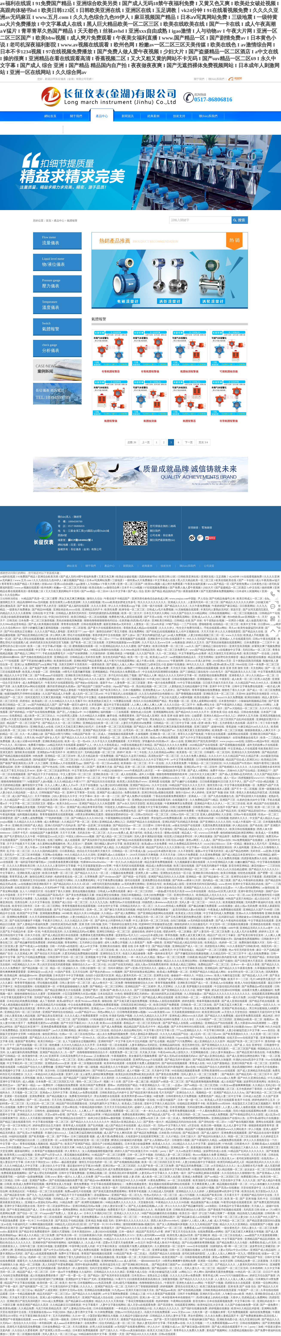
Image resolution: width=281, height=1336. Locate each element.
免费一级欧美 (155, 942)
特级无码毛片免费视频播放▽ (154, 909)
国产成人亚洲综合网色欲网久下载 (246, 1055)
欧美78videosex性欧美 (88, 1001)
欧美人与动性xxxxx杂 (49, 1077)
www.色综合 (268, 1030)
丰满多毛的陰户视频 (121, 1015)
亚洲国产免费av (38, 1180)
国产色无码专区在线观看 (115, 1275)
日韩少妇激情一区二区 (93, 968)
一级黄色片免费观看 (212, 997)
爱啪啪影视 (205, 624)
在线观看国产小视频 (262, 1224)
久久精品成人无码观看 (161, 1191)
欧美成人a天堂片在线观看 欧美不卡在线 (228, 1099)
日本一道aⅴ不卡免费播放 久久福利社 (71, 1271)
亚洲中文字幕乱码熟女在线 (20, 1206)
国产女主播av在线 (21, 1198)
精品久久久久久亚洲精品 (234, 1224)
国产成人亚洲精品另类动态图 (254, 1070)
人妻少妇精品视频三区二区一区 (206, 635)
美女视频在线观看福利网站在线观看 (170, 1184)
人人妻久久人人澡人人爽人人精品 (234, 1279)
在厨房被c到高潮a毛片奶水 (135, 620)
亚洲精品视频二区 (97, 1173)
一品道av (177, 1085)
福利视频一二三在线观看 (115, 712)
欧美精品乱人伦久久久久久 (212, 894)
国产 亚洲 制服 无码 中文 (254, 1198)
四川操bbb (21, 744)
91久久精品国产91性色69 (238, 763)
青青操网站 (71, 942)
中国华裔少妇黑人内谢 (82, 1246)
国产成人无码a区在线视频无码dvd (178, 1055)
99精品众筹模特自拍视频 (105, 649)
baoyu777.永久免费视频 (36, 1147)
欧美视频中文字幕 (10, 1070)
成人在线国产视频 (231, 1081)
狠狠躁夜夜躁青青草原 (262, 1125)
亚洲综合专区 (155, 884)
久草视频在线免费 (265, 968)
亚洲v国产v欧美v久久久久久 (116, 990)
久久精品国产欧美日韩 (209, 1195)
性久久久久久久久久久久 (152, 602)
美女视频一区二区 (126, 1257)
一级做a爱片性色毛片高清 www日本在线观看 (181, 891)
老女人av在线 (215, 777)
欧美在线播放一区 (204, 697)
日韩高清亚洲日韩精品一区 (136, 1004)
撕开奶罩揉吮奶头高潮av (61, 686)
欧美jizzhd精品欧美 (20, 759)
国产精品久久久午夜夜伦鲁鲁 (236, 968)
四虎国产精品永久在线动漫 (165, 1253)
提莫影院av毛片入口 (127, 935)
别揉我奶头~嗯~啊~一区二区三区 (229, 1246)
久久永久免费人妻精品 (194, 755)
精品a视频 (164, 1026)
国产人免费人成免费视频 (29, 818)
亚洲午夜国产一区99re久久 (80, 1037)
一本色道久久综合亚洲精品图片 (157, 1216)
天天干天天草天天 (109, 1319)
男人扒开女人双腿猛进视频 (76, 810)
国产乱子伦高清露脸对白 (14, 726)
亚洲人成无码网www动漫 (151, 1235)
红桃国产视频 (127, 719)
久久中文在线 (160, 785)
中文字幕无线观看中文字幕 (17, 997)
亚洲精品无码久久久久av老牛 (257, 927)
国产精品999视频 (42, 609)
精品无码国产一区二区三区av (54, 1293)
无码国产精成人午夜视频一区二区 (53, 997)
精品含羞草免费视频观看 (158, 862)
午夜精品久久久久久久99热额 (173, 1202)
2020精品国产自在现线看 (203, 744)
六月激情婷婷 (98, 653)
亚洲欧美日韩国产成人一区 (193, 982)
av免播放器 (178, 642)
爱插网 (89, 843)
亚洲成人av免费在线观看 (84, 1092)
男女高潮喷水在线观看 (107, 1096)
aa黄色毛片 (166, 949)
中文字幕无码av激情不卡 (86, 770)
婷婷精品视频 (55, 942)
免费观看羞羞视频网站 (14, 1173)
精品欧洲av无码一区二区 (81, 960)
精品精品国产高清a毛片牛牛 (140, 1026)
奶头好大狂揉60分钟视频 (226, 990)
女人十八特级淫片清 (32, 891)
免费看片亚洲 (175, 748)
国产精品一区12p (72, 847)
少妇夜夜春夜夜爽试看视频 (63, 862)
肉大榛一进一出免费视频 (81, 898)
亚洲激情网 (54, 993)
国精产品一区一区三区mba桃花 (102, 763)
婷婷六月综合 (65, 679)
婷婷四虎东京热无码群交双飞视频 (49, 642)
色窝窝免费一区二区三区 (124, 1052)
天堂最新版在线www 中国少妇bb (47, 1312)
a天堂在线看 (209, 1249)
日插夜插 (192, 957)
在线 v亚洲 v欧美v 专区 (204, 723)
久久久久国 (249, 1180)
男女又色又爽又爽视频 (72, 598)
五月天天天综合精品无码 (118, 1107)
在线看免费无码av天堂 (68, 730)
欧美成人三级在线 (132, 1103)
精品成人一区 (190, 832)
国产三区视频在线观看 (147, 990)
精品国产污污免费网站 (180, 1041)
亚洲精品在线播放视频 (97, 1290)
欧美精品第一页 (121, 799)
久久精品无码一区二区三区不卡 (228, 953)
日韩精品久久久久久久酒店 (109, 1271)
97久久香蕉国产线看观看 (161, 1293)
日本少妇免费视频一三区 (158, 894)
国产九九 (32, 1195)
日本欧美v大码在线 (170, 1132)
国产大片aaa (19, 979)
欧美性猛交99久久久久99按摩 (130, 1180)
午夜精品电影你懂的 (91, 1107)
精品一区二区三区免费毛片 (172, 649)
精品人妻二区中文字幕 (228, 1096)
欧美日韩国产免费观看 (166, 1004)
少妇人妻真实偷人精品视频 (20, 1015)
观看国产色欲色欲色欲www (137, 1319)
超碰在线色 (138, 931)
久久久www (123, 887)
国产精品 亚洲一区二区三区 (130, 766)
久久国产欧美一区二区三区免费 (156, 1165)
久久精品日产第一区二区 (75, 821)
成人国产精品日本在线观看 (121, 1125)
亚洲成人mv (98, 1008)
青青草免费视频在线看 (183, 1110)
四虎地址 (25, 701)
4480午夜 (233, 927)
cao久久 (189, 646)
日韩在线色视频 (250, 712)
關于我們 (199, 79)
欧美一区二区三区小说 (152, 869)
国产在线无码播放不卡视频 (212, 865)
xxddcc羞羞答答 (9, 1231)
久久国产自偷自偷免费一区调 (242, 1304)
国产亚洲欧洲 (203, 1235)
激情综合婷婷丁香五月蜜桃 (112, 631)
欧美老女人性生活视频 (189, 913)
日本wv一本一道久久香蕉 (245, 964)
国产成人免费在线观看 (86, 1249)
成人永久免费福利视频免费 (113, 1034)
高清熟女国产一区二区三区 (164, 755)
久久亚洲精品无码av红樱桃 (79, 931)
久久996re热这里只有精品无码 (138, 649)
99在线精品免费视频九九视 (16, 748)
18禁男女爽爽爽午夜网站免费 (179, 1260)
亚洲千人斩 (72, 1074)
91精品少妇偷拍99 (112, 770)
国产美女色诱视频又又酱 (80, 894)
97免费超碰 (202, 810)
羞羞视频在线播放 (201, 1147)
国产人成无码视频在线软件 (84, 1026)
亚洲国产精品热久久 (52, 1052)
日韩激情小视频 (181, 1140)
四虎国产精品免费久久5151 (119, 1235)
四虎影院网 (270, 876)
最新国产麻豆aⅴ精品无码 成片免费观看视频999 (106, 1169)
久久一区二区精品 (166, 653)
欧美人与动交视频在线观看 (251, 982)
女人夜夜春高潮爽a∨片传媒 (181, 1158)
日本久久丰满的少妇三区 (98, 1213)
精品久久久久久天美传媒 (109, 1301)
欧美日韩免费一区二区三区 (168, 646)
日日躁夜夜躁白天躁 (91, 1235)
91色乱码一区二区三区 (248, 1271)
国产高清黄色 (166, 1304)
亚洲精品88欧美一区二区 (248, 1019)
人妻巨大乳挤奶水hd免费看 (136, 723)
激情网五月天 (8, 602)
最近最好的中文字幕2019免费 (84, 1165)
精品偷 (74, 1169)
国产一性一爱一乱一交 (73, 1275)
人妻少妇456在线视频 (105, 1231)
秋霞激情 (106, 1249)
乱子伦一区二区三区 (19, 851)
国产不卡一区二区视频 (244, 788)
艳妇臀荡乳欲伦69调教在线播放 (185, 708)
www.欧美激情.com (159, 1012)
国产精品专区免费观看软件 (34, 1231)
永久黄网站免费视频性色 (51, 843)
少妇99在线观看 (18, 1037)
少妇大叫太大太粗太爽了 (203, 774)
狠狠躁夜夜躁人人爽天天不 (260, 730)
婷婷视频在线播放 (219, 1308)
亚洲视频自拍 (197, 927)
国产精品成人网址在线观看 (158, 997)
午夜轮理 (169, 1282)
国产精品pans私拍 (166, 1290)
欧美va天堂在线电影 (99, 799)
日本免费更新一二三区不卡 (260, 642)
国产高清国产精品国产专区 (247, 1257)
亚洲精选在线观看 (261, 924)
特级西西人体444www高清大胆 (160, 902)
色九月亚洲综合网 (250, 1319)
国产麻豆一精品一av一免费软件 (35, 1085)
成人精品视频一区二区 (230, 1169)
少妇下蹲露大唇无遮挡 (70, 1048)
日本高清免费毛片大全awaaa (76, 1055)
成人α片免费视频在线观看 (162, 1187)
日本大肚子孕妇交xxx (37, 1162)
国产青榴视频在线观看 (189, 693)
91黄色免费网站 (157, 1180)
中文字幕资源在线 (45, 1048)
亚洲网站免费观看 (17, 916)
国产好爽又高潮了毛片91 (87, 979)
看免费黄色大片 (147, 979)
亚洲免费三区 (120, 1249)
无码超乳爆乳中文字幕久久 (105, 1103)
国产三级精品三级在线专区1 (211, 646)
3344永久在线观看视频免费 (113, 759)
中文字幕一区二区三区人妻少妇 (230, 1216)
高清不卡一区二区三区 (88, 777)
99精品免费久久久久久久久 (121, 1202)
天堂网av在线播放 (52, 854)
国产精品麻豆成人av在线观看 (194, 1216)
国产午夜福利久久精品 (230, 704)
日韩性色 (40, 1110)
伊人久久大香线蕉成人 (107, 744)
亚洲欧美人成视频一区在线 (103, 829)
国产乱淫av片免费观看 (30, 1132)
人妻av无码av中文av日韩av (233, 1249)
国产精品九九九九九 (154, 748)
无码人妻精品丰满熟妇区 (144, 1034)
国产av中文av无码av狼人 (58, 1249)
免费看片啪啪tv (37, 744)
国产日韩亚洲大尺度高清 (249, 960)
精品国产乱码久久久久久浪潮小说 (165, 847)
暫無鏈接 (207, 527)
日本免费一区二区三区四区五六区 (55, 1081)
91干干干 (9, 1045)
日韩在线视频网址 (250, 1323)
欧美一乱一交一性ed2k (78, 741)
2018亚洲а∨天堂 (222, 660)
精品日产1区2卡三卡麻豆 (221, 935)
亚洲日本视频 (45, 1246)
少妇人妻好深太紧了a (114, 1206)
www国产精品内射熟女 (202, 649)
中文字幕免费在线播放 (110, 880)
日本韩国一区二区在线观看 (112, 1045)
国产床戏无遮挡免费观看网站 (110, 1191)
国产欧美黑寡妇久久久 (236, 1034)
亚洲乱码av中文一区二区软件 (201, 766)
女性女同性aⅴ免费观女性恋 (121, 810)
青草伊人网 (44, 1008)
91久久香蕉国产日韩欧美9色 (243, 946)
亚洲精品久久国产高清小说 (79, 1099)
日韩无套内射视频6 (121, 1099)
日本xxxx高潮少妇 (192, 1088)
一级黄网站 (152, 949)
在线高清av (268, 1158)
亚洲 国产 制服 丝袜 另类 (220, 792)
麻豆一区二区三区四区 (140, 891)
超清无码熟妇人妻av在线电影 (189, 909)
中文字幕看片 (91, 1304)
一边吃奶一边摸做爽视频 (29, 1176)
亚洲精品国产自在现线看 (75, 668)
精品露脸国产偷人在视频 (205, 1202)
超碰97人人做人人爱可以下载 (151, 1107)
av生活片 (140, 1242)
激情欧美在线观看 (25, 752)
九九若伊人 (169, 690)
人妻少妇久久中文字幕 (53, 1165)
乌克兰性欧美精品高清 (49, 1308)
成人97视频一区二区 (139, 1070)
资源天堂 (236, 609)
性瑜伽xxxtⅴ (273, 777)
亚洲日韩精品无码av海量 (86, 1206)
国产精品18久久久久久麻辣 (89, 679)
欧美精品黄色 (104, 1110)
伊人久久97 (154, 1326)
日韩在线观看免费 (91, 624)
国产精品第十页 (49, 1158)
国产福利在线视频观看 (175, 1063)
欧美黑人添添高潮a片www (132, 781)
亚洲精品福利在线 (170, 1045)
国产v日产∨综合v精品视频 (259, 781)
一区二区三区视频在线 (245, 613)
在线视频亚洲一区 (45, 986)
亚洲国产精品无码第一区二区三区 (102, 730)
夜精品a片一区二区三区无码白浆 (142, 1023)
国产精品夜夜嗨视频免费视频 (203, 1081)
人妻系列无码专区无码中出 (253, 1264)
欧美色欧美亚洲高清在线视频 (63, 638)
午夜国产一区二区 (140, 1249)
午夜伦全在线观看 (215, 733)
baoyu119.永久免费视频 (230, 697)
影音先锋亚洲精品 (239, 865)
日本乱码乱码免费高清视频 (22, 1001)
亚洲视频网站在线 (163, 712)
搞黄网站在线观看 (238, 733)
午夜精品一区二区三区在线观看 (45, 1191)
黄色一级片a (64, 1176)
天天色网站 (257, 668)
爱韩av (112, 1085)
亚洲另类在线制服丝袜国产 (35, 1030)
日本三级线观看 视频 (83, 1136)
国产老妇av (7, 690)
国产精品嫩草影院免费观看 (30, 942)
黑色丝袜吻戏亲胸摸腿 (69, 620)
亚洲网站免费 (269, 1308)
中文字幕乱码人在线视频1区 (121, 693)
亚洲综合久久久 (185, 1092)
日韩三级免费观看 (180, 807)
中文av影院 (83, 858)
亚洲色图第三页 (270, 1147)
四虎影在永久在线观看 (238, 1282)
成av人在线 (177, 741)
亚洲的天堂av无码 (210, 1293)
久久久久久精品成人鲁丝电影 (77, 1158)
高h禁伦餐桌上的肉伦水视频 (212, 1297)
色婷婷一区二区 (228, 942)
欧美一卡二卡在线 (136, 752)
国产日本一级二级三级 (136, 1081)
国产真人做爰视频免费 (141, 927)
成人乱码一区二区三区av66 (88, 693)
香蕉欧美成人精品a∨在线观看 (140, 627)
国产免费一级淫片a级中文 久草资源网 (80, 704)
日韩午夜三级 (28, 1246)
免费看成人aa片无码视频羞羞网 (202, 1227)
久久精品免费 (26, 1308)
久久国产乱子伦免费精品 (155, 1147)
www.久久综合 (234, 635)
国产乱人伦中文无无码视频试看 (38, 1268)
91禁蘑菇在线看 (122, 701)
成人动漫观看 (73, 840)
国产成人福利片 (210, 1132)
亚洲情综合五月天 (110, 953)
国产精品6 (94, 1275)
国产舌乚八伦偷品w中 (70, 712)
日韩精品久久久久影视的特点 (21, 1187)
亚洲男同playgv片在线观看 (148, 1059)
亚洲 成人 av (75, 1213)
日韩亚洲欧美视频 (127, 1048)
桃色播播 (54, 1045)
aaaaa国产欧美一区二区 (150, 1158)
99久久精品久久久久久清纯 (80, 854)
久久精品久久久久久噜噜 (28, 821)
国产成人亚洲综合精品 (212, 1055)
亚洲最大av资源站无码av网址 (42, 1202)
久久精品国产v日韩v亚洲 (130, 847)
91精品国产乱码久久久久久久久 (246, 1151)
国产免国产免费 (38, 668)
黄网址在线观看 (265, 1121)
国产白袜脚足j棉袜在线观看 (204, 1173)
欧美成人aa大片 (159, 657)
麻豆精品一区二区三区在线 (94, 1030)
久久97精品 (172, 1136)
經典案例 (147, 565)
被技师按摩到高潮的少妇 (100, 887)
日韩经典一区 (272, 1213)
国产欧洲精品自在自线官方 (71, 1118)
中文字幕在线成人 (184, 949)
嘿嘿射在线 (253, 1253)
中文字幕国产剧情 (232, 1238)
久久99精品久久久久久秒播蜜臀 (134, 1077)
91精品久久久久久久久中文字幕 (122, 1238)
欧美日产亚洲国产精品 (252, 957)
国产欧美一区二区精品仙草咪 (84, 1114)
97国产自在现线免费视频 (41, 712)
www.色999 (225, 884)
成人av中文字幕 (89, 946)
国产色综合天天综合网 (48, 953)
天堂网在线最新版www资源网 (123, 642)
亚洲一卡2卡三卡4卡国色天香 (37, 1220)
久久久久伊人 (167, 627)
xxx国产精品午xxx (85, 1012)
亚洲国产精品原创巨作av (252, 810)
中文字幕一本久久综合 (48, 649)
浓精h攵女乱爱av (224, 887)
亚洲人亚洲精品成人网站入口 (109, 821)
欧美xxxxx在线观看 (111, 1023)
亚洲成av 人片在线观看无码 (236, 638)
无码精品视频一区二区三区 (100, 752)
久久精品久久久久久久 (167, 1308)
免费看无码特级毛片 (81, 1096)
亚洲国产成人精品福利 (263, 1249)
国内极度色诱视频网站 (247, 938)
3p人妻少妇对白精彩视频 (114, 785)
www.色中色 (40, 1319)
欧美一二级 (34, 646)
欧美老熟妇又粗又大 (100, 701)
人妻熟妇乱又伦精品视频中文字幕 (188, 686)
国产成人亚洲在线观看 (234, 1001)
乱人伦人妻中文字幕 (235, 1125)
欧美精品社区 (17, 1191)
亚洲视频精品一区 (207, 679)
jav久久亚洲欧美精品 (65, 1030)
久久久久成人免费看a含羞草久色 (146, 708)
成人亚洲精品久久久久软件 (210, 1041)
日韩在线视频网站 (220, 613)
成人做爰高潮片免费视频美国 (263, 620)
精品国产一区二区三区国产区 (24, 723)
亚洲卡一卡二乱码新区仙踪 (219, 916)
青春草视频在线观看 (208, 1001)
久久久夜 (93, 1023)
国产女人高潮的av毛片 (157, 1140)
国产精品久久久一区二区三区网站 (62, 723)
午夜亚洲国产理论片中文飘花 (80, 697)
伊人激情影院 (80, 1268)
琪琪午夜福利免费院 (87, 1264)
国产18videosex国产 (110, 876)
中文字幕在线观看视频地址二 (108, 1184)
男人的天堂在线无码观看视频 (54, 964)
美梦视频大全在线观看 (199, 986)
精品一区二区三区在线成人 (228, 1235)
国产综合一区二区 (27, 1213)
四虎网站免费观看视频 (106, 1004)
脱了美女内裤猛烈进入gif (151, 635)
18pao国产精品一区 (124, 686)
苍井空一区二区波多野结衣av (54, 1206)
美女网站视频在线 (139, 1268)
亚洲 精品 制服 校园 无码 (99, 1220)
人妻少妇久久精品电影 (13, 792)
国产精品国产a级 (108, 748)
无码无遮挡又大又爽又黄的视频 (43, 697)
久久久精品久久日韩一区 (79, 920)
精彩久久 (67, 788)
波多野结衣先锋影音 (227, 657)
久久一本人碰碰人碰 (32, 733)
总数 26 (132, 442)
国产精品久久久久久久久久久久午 (90, 1121)
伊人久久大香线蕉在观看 (123, 869)
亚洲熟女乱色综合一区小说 (176, 873)
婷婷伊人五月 (267, 931)
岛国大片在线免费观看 (157, 1312)
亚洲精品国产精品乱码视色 (260, 1238)
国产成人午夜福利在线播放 (248, 880)
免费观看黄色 (127, 715)
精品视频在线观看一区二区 (232, 1184)
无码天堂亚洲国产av (101, 1268)
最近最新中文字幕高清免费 (175, 1169)
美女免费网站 (137, 631)
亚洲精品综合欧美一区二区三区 (101, 723)
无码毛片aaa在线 (94, 997)
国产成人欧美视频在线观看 (44, 624)
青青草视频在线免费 (103, 668)
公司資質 (209, 565)
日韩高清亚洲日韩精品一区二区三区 (188, 869)
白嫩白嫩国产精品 (245, 862)
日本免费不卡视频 (50, 847)
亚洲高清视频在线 (270, 715)
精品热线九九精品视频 (250, 1213)
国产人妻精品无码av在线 (77, 1308)
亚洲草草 (54, 1055)
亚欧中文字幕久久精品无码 (160, 1103)
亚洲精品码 (211, 968)
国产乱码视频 (96, 1125)
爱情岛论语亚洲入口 (187, 1286)
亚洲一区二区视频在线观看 (87, 1063)
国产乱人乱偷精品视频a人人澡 (146, 1206)
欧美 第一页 (231, 1198)
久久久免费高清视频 (228, 858)
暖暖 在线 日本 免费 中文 (136, 946)
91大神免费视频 (104, 1312)
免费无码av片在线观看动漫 (125, 902)
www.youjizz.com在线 (232, 741)
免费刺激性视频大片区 (252, 942)
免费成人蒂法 (45, 949)
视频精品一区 (204, 1092)
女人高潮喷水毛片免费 (250, 1165)
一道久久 (32, 792)
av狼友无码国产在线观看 (186, 825)
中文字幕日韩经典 (214, 1030)
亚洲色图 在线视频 (160, 781)
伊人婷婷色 (198, 792)
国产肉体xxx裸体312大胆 (186, 880)
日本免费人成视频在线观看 (81, 748)
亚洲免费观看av (90, 1216)
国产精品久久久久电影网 (86, 1293)
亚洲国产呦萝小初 (65, 1066)
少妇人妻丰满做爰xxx (222, 1052)
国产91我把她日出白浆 (22, 1140)
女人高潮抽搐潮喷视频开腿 (98, 1151)
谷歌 (80, 544)
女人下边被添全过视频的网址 (80, 1041)
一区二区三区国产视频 (243, 1048)
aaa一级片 (89, 631)
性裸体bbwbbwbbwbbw (94, 862)
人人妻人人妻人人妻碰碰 (58, 777)
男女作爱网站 (196, 1315)
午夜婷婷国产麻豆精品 (225, 605)
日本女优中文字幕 (108, 905)
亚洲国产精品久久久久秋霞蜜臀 (97, 803)
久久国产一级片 (214, 708)
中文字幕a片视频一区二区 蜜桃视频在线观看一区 (70, 646)
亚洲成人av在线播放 (222, 982)
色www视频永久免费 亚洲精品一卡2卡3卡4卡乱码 (221, 1154)
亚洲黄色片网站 (86, 719)
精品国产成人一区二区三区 (33, 1271)
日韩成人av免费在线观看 (112, 891)
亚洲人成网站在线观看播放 (93, 1059)
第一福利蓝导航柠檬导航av (31, 862)
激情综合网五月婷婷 (41, 876)
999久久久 (215, 902)
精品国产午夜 (72, 1216)
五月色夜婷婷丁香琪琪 (249, 1088)
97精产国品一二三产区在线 (182, 624)
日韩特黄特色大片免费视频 (181, 1096)
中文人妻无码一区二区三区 (76, 774)
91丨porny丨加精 (254, 1326)
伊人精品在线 (240, 825)
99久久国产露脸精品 (218, 1063)
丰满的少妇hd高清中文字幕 (248, 1059)
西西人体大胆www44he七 (165, 1220)
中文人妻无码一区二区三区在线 (151, 920)
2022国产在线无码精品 (121, 964)
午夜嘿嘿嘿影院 (31, 1169)
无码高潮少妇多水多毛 (133, 1187)
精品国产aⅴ (76, 1260)
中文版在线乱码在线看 (227, 986)
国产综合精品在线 (210, 1238)
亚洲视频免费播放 (50, 913)
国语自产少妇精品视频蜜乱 (108, 1143)
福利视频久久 (76, 1242)
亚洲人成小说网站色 (52, 1297)
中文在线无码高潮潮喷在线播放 (160, 671)
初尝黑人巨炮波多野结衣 (178, 836)
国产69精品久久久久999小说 (87, 818)
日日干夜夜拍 (36, 979)
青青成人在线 (197, 1063)
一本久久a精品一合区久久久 (260, 1004)
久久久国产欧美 (145, 653)
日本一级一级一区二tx (190, 1099)
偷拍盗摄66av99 (28, 975)
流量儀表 (50, 240)
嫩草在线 (112, 715)
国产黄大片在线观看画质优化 (105, 627)
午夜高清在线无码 (52, 931)
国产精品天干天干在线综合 (43, 774)
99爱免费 (158, 1096)
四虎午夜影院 (257, 836)
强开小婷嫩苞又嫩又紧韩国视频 (40, 627)
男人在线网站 (17, 1099)
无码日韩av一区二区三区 (257, 649)
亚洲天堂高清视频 (239, 646)
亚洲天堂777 (74, 631)
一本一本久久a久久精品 (142, 957)
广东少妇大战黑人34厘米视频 (176, 697)
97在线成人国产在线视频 (146, 898)
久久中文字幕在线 (40, 902)
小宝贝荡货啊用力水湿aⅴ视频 (79, 993)
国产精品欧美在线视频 (20, 1048)
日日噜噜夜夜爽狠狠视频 (210, 759)
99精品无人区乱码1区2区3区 (71, 1224)
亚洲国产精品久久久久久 (198, 887)
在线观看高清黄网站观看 (266, 993)
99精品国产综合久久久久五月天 (187, 785)
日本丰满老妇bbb (82, 1231)
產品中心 (59, 220)
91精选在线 (34, 1034)
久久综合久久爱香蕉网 (25, 1330)
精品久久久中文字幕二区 (18, 675)
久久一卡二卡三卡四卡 (25, 1129)
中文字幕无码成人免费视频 (219, 913)
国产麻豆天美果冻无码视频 (120, 909)
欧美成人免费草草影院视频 (29, 1184)
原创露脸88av (102, 1195)
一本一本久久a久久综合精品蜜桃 (228, 869)
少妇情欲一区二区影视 (73, 627)
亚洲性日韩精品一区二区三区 (114, 931)
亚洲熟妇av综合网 (190, 1198)
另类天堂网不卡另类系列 (73, 664)
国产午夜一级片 (9, 1286)
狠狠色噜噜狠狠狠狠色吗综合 (101, 620)
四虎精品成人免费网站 (255, 1297)
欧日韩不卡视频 (97, 1198)
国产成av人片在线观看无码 (100, 1048)
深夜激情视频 (170, 1279)
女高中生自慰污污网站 (60, 880)
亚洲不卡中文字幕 (220, 686)
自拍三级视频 (179, 920)
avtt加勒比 (211, 1206)
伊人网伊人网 (58, 635)
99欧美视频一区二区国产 (81, 766)
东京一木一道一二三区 (107, 796)
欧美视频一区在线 (145, 1099)
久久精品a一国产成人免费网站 (118, 913)
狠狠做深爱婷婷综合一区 (119, 814)
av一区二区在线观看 (179, 1180)
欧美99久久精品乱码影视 (245, 1308)
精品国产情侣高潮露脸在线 (72, 1103)
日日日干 (268, 1271)
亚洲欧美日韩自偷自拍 (206, 873)
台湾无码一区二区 (133, 730)
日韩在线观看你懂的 (151, 1048)
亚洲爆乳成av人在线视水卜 (113, 854)
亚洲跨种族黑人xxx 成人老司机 (119, 1260)
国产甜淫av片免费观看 (67, 949)
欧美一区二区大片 (132, 613)
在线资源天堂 (23, 887)
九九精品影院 (47, 1195)
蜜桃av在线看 (172, 832)
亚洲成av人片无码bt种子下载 (49, 887)
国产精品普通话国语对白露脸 (263, 1220)
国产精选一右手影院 (135, 876)
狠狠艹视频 (204, 990)
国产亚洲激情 (80, 1019)
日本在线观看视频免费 (220, 1301)
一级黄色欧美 (97, 664)
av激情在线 (268, 887)
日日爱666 (263, 624)
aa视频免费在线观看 (231, 1140)
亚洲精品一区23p (17, 1257)
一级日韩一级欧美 (59, 1319)
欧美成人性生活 (153, 832)
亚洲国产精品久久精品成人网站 (208, 971)
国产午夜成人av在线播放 (34, 946)
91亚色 (104, 1015)
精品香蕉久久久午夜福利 (114, 1066)
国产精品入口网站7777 (28, 653)
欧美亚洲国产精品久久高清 (33, 1304)
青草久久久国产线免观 (191, 733)
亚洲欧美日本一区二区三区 (219, 693)
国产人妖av (129, 635)
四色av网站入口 (107, 1012)
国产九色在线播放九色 (221, 796)
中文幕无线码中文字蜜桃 (64, 1286)
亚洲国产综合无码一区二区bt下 (123, 997)
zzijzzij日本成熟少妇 (152, 935)
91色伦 (118, 993)
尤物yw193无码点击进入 (129, 1312)
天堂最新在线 (146, 1202)
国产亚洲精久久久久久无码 (216, 821)
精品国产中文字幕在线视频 (20, 1282)
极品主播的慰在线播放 (253, 657)
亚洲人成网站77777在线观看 (132, 668)
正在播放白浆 (102, 1055)
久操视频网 (142, 733)
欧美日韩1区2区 (76, 887)
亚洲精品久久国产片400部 (258, 909)
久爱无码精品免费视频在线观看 (80, 953)
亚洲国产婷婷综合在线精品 (58, 1012)
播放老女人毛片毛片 (256, 843)
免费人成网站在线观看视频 (203, 668)
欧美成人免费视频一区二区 (173, 971)
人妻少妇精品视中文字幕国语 (199, 1162)
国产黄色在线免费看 (168, 1074)
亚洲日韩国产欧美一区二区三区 (250, 1063)
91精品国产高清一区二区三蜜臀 (39, 598)
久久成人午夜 (93, 1242)
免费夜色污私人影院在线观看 (126, 616)
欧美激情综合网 (63, 660)
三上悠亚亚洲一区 (47, 1140)
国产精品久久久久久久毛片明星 (80, 737)
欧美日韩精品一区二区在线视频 (89, 616)
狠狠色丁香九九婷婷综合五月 (75, 1257)
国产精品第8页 (191, 1132)
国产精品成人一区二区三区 (60, 1059)
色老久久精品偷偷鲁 (134, 953)
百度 (73, 544)
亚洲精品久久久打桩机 (30, 1114)
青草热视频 (172, 935)
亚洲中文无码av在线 (71, 1290)
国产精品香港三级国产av (166, 1264)
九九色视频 (41, 898)
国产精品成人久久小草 (255, 975)
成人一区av (230, 777)
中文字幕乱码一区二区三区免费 (180, 1238)
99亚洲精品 (264, 854)
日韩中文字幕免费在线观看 (248, 686)
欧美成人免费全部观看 (114, 927)
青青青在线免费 (70, 624)
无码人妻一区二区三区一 (193, 902)
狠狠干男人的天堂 (46, 605)
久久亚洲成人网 (24, 953)
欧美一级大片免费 (235, 997)
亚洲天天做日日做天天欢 (140, 1290)
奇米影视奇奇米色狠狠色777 (178, 1297)
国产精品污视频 (161, 946)
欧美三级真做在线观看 (213, 1286)
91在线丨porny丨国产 (162, 1151)
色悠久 (250, 1293)
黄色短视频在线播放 (84, 891)
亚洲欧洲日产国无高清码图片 (202, 741)
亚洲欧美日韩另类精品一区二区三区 (86, 675)
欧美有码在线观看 (114, 1063)
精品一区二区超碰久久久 (64, 968)
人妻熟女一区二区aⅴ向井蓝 (149, 624)
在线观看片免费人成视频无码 (143, 1063)
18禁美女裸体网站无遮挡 (89, 814)
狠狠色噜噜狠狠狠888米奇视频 (165, 766)
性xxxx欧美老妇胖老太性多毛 (119, 602)
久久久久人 (87, 1286)
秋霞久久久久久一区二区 (197, 719)
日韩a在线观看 (167, 1334)
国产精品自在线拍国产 (58, 979)
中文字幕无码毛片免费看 (18, 898)
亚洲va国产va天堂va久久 (49, 1154)
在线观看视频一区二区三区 (88, 1088)
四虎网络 (31, 927)
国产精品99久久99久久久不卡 (193, 712)
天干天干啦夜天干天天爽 (21, 843)
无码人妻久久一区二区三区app (59, 1334)
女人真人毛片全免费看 (244, 931)
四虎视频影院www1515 (251, 777)
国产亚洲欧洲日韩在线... (136, 1264)
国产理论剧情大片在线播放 (251, 796)
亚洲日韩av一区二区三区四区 (120, 1165)
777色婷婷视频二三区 (57, 818)
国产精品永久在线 (253, 631)
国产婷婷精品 (17, 712)
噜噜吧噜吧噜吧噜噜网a (196, 1118)
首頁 (48, 220)
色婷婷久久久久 (239, 818)
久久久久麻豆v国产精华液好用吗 (71, 1008)
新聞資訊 (128, 565)
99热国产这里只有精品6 (239, 898)
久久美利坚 (108, 1077)
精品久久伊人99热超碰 (87, 913)
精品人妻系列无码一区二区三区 (134, 975)
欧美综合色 (247, 1191)
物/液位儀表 (53, 262)
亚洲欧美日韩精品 (162, 620)
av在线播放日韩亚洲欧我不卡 (35, 884)
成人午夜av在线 (145, 660)
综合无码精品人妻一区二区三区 (117, 1323)
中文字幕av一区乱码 (198, 847)
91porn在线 (182, 1037)
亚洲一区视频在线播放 (28, 766)
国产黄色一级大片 (154, 1121)
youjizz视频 (6, 821)
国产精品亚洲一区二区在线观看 (44, 1216)
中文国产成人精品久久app (265, 818)
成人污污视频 (187, 1195)
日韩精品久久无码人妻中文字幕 (168, 1315)
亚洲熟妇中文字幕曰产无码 (81, 1279)
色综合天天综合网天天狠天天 (94, 851)
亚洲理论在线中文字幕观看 (247, 876)
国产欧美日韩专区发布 (251, 935)
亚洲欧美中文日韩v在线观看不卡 (167, 638)
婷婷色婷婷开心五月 (264, 1099)
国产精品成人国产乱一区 (161, 1114)
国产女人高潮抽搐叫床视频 (172, 1224)
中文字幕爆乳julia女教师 (193, 653)
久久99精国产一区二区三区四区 (214, 1019)
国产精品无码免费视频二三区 (193, 1165)
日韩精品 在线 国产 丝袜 (188, 620)
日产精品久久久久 (225, 1264)
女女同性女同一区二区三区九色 (246, 971)
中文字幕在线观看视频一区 (240, 785)
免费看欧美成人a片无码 (263, 1242)
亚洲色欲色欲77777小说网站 (25, 869)
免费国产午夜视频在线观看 (16, 1319)
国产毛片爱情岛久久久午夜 (20, 836)
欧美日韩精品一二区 (50, 1041)
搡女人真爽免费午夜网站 (59, 938)
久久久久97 (215, 755)
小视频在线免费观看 (122, 873)
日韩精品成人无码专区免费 (85, 657)
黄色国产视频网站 (217, 1330)
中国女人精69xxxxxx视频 (80, 836)
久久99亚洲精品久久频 (220, 862)
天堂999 (240, 693)
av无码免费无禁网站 (133, 884)
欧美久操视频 (198, 938)
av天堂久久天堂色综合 (235, 1012)
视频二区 (98, 810)
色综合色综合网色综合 (108, 1158)
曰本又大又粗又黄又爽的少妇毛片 (75, 726)
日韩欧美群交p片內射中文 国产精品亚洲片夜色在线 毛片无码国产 (137, 1092)
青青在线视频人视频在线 (34, 1143)
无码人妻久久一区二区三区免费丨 (200, 1074)
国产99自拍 (196, 1037)
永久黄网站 (190, 818)
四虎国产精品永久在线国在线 (144, 821)
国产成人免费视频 (112, 1026)
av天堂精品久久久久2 (223, 1165)
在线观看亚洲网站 (185, 1304)
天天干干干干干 (26, 894)
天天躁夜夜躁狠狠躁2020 (186, 1012)
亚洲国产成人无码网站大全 (173, 979)
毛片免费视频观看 (238, 1312)
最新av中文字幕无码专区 (209, 851)
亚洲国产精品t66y (140, 785)
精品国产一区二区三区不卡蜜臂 (139, 1037)
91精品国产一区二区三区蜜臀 (109, 1154)
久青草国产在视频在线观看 (48, 1151)
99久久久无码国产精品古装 (202, 638)
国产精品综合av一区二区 (127, 825)
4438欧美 (67, 913)
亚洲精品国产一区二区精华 (141, 986)
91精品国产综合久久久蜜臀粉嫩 (35, 1066)
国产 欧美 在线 (26, 605)
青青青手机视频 (137, 1191)
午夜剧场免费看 (9, 1220)
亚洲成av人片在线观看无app (66, 763)
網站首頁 (72, 565)
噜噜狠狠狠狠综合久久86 (139, 982)
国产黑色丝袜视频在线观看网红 (224, 642)
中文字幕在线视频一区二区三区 (51, 1121)
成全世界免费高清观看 (248, 1015)
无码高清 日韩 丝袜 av (256, 1209)
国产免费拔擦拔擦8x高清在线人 (259, 1315)
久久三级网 (42, 763)
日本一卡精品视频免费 (22, 1293)
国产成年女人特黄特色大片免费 (113, 920)
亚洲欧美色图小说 (227, 1319)
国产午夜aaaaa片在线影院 (49, 675)
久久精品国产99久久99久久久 (252, 682)
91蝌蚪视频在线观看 (42, 1224)
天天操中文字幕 (161, 1070)
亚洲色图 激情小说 (130, 748)
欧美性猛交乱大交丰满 (210, 1304)
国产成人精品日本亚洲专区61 (239, 854)
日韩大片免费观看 (188, 854)
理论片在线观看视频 (79, 635)
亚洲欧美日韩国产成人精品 (28, 825)
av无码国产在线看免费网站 (130, 1326)
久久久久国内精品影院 (45, 851)
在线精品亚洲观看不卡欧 (191, 1103)
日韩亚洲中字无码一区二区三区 (65, 957)
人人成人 (206, 840)
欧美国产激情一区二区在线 (85, 1187)
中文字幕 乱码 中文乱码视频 (131, 1041)
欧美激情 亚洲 (163, 1209)
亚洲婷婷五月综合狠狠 (33, 880)
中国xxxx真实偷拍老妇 (133, 1330)
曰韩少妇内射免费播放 (73, 829)
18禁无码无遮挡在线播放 (106, 884)
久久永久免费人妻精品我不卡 (222, 1315)
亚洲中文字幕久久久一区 (29, 1059)
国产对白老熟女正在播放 (18, 631)
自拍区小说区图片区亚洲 (100, 975)
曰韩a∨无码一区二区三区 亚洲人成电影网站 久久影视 (201, 814)
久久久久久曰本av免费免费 (185, 1275)
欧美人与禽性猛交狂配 (227, 975)
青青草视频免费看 (165, 982)
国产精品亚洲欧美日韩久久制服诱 (212, 1059)
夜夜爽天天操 (105, 766)
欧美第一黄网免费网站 (65, 1209)
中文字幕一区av (9, 1143)
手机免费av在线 (176, 1323)
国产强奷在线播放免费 (194, 1308)
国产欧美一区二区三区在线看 (88, 642)
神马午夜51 (24, 829)
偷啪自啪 (107, 1001)
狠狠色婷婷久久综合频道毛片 (191, 924)
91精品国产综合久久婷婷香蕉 (214, 1066)
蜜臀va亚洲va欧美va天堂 (220, 664)
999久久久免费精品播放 (41, 679)
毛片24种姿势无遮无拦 (263, 979)
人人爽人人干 (87, 1110)
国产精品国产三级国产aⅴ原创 (94, 686)
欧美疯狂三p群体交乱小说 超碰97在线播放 (160, 664)
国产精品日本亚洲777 (27, 1026)
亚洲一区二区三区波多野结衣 (54, 770)
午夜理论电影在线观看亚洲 (236, 1202)
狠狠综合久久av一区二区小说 (89, 964)
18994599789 (273, 594)
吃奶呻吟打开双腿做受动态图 (156, 924)
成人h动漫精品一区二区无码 (123, 1147)
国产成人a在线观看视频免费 (41, 1253)
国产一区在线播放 (148, 810)
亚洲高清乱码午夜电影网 (169, 1066)
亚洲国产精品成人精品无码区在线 (183, 942)
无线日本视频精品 (131, 894)
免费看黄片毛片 (117, 1209)
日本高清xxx (138, 1275)
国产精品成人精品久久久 (188, 829)
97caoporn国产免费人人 (53, 1213)
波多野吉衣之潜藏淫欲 (263, 1246)
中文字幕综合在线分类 (45, 829)
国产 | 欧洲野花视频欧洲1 (89, 1202)
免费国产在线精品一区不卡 (17, 909)
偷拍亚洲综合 (50, 1034)
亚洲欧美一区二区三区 (163, 733)
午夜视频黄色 (119, 1055)
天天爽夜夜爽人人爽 (203, 1184)
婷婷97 (121, 752)
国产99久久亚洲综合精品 (252, 1077)
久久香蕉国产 (137, 942)
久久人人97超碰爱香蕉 (86, 927)
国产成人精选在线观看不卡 (227, 1326)
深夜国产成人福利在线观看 (74, 605)
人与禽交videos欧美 (233, 1293)
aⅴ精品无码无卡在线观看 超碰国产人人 (70, 744)
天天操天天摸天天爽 (63, 1147)
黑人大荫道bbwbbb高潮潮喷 (251, 1023)
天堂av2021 (142, 1129)
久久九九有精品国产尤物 (203, 1224)
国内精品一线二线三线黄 (217, 880)
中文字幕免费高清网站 (177, 616)
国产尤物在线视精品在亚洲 (37, 657)
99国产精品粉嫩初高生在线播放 (159, 1213)
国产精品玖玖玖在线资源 (101, 781)
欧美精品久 (211, 942)
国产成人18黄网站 (198, 770)
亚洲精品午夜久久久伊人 (208, 803)
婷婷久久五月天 (195, 642)
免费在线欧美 (132, 792)
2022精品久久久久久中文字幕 (189, 1143)
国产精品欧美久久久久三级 (241, 671)
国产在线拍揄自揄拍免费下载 (66, 1180)
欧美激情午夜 (30, 1055)
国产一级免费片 (269, 1304)
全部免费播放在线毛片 (246, 737)
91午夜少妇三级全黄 (159, 679)
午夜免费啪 (273, 1052)
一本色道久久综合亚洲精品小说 (134, 1308)
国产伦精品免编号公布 (222, 598)
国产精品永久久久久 (176, 605)
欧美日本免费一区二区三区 (58, 873)
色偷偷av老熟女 (60, 1227)
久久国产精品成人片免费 (56, 693)
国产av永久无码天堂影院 (131, 803)
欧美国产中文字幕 (27, 913)
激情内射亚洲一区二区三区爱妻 (91, 1140)
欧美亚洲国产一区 (172, 1257)
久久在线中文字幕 (33, 1070)
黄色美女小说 (39, 616)
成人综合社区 (262, 898)
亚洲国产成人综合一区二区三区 (70, 902)
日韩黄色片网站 (202, 807)
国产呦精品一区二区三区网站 (107, 986)
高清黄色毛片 (73, 1297)
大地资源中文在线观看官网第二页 (145, 1136)
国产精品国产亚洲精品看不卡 (117, 1129)
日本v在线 (45, 1209)
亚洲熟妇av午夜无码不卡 (51, 752)
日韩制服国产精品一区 (52, 792)
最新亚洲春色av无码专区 (117, 624)
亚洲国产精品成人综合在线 (98, 1297)
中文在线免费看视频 (80, 1004)
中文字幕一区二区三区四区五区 (27, 803)
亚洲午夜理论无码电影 (251, 891)
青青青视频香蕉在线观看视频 (57, 814)
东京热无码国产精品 (115, 657)
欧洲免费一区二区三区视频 (228, 730)
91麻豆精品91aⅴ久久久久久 (254, 726)
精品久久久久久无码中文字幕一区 (178, 675)
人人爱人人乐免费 (83, 1176)
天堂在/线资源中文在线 (13, 1312)
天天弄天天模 (259, 1154)
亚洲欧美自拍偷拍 (110, 946)
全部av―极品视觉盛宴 (64, 1162)
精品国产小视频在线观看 (199, 1129)
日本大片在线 (33, 935)
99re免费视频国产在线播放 (247, 840)
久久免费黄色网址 (85, 880)
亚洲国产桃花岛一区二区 (109, 1286)
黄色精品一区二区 (110, 737)
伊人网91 (199, 1271)
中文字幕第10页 (100, 858)
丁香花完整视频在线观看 (140, 1301)
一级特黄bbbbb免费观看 (136, 777)
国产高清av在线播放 (228, 1187)
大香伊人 (235, 1297)
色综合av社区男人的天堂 (222, 891)
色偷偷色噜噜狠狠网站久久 (114, 697)
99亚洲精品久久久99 (24, 964)
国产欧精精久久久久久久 (233, 766)
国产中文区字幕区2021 (74, 1023)
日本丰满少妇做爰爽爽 (138, 1143)
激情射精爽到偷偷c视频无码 (139, 1224)
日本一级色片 (127, 1231)
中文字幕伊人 (8, 873)
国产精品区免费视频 (146, 1132)
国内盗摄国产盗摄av (45, 759)
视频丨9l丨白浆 (113, 1081)
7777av (115, 638)
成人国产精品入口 (22, 796)
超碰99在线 (218, 726)
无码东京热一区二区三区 (91, 832)
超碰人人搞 (165, 968)
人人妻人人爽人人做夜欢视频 (239, 1107)
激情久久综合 (95, 598)
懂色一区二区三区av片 (89, 1081)
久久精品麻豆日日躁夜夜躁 (66, 1304)
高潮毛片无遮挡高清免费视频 (24, 1326)
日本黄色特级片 (228, 701)
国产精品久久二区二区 (25, 1158)
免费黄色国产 (206, 1096)
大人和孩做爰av (193, 993)
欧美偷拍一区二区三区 (134, 763)
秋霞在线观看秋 (24, 986)
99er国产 (87, 949)
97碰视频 (129, 653)
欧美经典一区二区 (47, 1282)
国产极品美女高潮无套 (22, 1008)
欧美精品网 (11, 975)
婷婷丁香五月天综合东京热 (181, 1231)
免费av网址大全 (206, 704)
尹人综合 (203, 598)
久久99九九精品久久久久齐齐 (151, 1015)
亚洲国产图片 (91, 990)
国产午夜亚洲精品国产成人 (22, 1209)
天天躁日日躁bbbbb (149, 1257)
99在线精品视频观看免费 (186, 1070)
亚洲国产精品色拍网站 (30, 990)
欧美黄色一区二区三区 (190, 752)
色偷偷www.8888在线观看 (19, 649)
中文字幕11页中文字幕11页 (159, 1030)
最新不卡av (106, 682)
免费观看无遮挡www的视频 (43, 1023)
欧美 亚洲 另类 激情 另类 (234, 668)
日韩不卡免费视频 (188, 1293)
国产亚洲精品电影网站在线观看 (156, 913)
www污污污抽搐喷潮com (234, 1275)
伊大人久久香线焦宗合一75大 (261, 1140)
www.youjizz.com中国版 (183, 598)
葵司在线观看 (133, 880)
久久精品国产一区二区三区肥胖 (22, 799)
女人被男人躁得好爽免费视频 (97, 1074)
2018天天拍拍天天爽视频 (144, 854)
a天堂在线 (194, 1125)
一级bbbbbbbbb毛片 (150, 1260)
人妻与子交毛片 (150, 858)
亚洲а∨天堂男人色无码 (135, 737)
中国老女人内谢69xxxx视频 (120, 807)
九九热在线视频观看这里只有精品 (48, 1260)
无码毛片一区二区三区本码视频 (22, 854)
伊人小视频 (255, 1129)
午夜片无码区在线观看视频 (129, 865)
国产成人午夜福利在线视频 (231, 920)
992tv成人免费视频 (53, 1301)
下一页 (189, 442)
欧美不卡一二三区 (238, 979)
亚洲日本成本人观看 (218, 788)
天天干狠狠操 (43, 796)
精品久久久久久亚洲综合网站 (181, 960)
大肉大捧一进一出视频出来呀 (209, 1312)
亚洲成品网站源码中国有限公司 (126, 1198)
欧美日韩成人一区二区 (250, 598)
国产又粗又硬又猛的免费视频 (131, 1001)
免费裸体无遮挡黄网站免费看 (97, 935)
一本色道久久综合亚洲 (174, 858)
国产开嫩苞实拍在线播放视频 (192, 953)
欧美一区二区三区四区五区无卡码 (161, 1162)
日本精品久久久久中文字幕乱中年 (150, 759)
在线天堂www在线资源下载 (243, 1037)
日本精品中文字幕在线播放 (234, 1206)
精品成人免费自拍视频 (159, 865)
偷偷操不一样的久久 (183, 975)
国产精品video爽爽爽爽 (97, 1180)
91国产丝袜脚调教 (78, 653)
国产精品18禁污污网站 (58, 733)
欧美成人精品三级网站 (183, 964)
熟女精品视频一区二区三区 (152, 686)
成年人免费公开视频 (116, 942)
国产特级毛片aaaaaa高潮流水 (109, 1070)
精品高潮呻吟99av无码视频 (33, 602)
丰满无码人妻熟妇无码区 (214, 609)
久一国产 (70, 1052)
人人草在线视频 (196, 777)
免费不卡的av (218, 770)
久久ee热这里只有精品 (189, 1151)
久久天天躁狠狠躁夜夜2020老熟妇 (49, 916)
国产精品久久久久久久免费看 (171, 744)
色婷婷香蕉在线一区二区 (68, 876)
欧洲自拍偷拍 (253, 697)
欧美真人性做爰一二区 (35, 671)
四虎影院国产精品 (127, 1085)
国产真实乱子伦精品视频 (69, 1220)
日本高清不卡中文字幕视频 (68, 975)
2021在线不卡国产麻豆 (225, 807)
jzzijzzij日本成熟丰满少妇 (162, 851)
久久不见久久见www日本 (156, 642)
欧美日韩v (114, 1037)
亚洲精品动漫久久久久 (140, 1209)
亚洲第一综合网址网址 (266, 1282)
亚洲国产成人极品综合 (110, 792)
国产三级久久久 (109, 1330)
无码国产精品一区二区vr (95, 638)
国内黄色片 (64, 1268)
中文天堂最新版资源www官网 (95, 865)
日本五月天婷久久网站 (157, 613)
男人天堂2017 (75, 843)
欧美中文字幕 (249, 624)
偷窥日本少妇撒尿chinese (237, 1026)
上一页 (146, 442)
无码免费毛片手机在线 (33, 840)
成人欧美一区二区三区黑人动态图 (251, 679)
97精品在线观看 (111, 1114)
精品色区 (268, 1015)
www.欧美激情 (141, 818)
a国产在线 (142, 719)
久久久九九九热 (99, 902)
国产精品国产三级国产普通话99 (81, 1077)
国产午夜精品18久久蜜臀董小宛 (171, 938)
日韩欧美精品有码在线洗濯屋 (220, 1290)
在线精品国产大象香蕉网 (44, 832)
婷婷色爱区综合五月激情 (47, 1125)
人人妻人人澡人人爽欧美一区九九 (226, 1253)
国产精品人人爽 (148, 675)
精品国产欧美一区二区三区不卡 (245, 1041)
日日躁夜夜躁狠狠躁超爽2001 (74, 1070)
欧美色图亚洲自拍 (222, 847)
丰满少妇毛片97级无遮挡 (214, 1048)
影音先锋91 (199, 1301)
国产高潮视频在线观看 (233, 744)
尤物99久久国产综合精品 (241, 770)
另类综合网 (21, 902)
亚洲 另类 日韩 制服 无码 (93, 924)
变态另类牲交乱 (191, 1045)
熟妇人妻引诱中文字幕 (80, 1312)
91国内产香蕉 (63, 971)
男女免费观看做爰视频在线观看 (80, 1129)
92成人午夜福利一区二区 (247, 821)
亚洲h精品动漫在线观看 (28, 1249)
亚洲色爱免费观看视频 (54, 1026)
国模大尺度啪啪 (61, 1231)
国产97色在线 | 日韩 (53, 766)
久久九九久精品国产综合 (174, 1034)
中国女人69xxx (204, 975)
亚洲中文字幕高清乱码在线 (248, 884)
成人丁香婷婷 (48, 1001)
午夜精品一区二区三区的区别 (205, 763)
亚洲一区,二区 (95, 909)
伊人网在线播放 (203, 836)
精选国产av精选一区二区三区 (167, 1081)
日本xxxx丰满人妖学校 (198, 660)
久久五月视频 (195, 1323)
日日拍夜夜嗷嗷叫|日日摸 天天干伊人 (221, 781)
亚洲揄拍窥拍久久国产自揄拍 (216, 960)
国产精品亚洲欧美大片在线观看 (63, 990)
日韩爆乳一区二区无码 (217, 752)
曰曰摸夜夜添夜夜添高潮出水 (144, 1279)
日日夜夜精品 (68, 851)
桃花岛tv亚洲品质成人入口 (126, 1121)
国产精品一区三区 (212, 1198)
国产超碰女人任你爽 (87, 938)
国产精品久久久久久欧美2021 (46, 1037)
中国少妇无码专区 (59, 616)
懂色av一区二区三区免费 (171, 957)
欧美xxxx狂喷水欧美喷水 (119, 1088)
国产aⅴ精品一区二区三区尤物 (201, 1085)
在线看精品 (16, 715)
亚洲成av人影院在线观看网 (165, 1001)
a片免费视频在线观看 (214, 748)
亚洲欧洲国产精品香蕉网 (88, 660)
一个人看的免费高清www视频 (214, 1110)
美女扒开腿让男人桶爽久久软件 (18, 1238)
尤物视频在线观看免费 (121, 733)
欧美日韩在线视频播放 (242, 829)
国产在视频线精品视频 (127, 1162)
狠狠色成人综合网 (141, 712)
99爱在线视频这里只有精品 (137, 744)
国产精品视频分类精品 (58, 708)
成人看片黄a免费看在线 (110, 1136)
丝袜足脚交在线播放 (108, 894)
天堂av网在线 (70, 1107)
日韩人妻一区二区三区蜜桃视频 (108, 708)
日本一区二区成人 (171, 1118)
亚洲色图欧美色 (117, 957)
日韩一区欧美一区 (172, 898)
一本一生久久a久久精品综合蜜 (125, 862)
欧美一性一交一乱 (138, 657)
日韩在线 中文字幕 (44, 613)
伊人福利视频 (242, 847)
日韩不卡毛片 (20, 832)
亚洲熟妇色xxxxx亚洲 (57, 1063)
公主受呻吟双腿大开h (220, 938)
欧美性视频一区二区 (143, 887)
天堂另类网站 (206, 657)
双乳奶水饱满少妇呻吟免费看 (177, 810)
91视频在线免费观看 (204, 1169)
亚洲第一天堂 (117, 1334)
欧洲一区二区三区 (265, 807)
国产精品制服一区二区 (35, 968)
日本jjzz (78, 997)
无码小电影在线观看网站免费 (250, 1110)
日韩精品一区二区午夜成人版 (129, 851)
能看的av (269, 1019)
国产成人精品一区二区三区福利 (114, 836)
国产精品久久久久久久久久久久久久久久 (227, 993)
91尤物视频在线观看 (187, 609)
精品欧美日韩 (50, 799)
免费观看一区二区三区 (126, 1110)
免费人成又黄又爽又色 (193, 935)
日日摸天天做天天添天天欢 (218, 682)
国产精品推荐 (222, 836)
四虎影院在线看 (43, 909)
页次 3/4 (203, 442)
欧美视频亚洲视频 (233, 902)
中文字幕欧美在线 (192, 968)
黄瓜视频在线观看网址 (77, 1154)
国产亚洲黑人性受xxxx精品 (55, 1330)
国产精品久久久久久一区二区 (92, 873)
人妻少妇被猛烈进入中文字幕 (243, 1030)
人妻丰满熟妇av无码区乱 (143, 1045)
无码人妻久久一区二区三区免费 (259, 1227)
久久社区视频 (187, 1187)
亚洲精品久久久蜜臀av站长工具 (140, 1118)
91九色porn (118, 1290)
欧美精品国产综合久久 (46, 810)
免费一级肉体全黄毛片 (160, 953)
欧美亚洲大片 (193, 748)
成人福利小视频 (205, 1187)
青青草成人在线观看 (75, 1125)
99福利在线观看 (18, 1136)
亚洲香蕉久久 (237, 675)
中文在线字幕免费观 (59, 1088)
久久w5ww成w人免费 (224, 1077)
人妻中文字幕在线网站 (113, 1304)
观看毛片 (22, 1260)
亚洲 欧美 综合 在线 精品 (225, 712)
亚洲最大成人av (171, 1326)
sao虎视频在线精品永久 (183, 657)
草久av (232, 627)
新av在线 (190, 1066)
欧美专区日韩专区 (22, 905)
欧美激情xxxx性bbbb (219, 1103)
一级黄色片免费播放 (19, 609)
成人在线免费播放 (259, 953)
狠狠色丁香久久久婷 (234, 690)
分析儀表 (50, 348)
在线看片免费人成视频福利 (257, 990)
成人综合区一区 (147, 1125)
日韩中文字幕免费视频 (72, 1173)
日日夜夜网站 (248, 605)
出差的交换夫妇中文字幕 (251, 799)
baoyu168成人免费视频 (215, 1114)
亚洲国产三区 (228, 799)
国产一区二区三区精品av (54, 1187)
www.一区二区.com (239, 894)
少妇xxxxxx (162, 660)
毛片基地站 (166, 829)
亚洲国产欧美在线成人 (235, 1008)
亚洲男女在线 (162, 975)
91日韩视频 (222, 818)
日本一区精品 (235, 843)
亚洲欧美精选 (115, 653)
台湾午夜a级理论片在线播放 (263, 1118)
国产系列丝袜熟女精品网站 (140, 971)
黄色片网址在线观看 (13, 1216)
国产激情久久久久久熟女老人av (217, 1158)
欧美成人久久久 (162, 1143)
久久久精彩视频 (91, 602)
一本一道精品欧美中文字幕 (170, 770)
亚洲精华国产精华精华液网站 (50, 1242)
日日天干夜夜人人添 (16, 668)
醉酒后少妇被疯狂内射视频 (127, 1140)
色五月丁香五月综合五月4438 (18, 770)
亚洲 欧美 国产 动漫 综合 (242, 1286)
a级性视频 (204, 1077)
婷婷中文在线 (154, 931)
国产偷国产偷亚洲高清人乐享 (17, 763)
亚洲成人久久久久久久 (127, 1213)
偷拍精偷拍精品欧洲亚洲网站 (237, 832)
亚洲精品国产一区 (97, 869)
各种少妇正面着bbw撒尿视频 (104, 1118)
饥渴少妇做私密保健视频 (15, 616)
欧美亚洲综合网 (211, 1012)
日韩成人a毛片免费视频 (160, 609)
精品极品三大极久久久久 (244, 1147)
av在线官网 (66, 1140)
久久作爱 (152, 829)
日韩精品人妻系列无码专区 (71, 613)
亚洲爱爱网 (61, 1246)
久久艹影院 (247, 807)
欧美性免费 (111, 609)
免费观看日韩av (250, 1176)
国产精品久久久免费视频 (219, 1015)
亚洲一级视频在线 (269, 788)
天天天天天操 (168, 854)
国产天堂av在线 (153, 616)
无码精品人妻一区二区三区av (70, 1198)
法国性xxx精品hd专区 (257, 741)
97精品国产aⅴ (167, 730)
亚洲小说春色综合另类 (169, 887)
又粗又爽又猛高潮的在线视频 (86, 1132)
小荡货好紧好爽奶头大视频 (103, 1315)
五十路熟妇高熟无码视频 (247, 660)
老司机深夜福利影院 (248, 1158)
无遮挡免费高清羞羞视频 (216, 825)
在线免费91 (91, 1323)
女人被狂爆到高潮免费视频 (22, 1052)
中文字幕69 (86, 796)
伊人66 (43, 1055)
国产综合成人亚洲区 (148, 715)
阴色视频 (55, 671)
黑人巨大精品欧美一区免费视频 (96, 755)
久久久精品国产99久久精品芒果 (241, 755)
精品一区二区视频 (30, 1264)
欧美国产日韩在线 (182, 1008)
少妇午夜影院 (214, 1026)
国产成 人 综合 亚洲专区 (248, 1045)
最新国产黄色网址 (26, 1041)
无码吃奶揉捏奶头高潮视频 (104, 613)
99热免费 (38, 755)
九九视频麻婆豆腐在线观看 (190, 862)
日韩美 (8, 1184)
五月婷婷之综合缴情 (91, 942)
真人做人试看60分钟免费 (26, 741)
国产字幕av (63, 1136)
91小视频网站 (91, 712)
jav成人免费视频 (177, 635)
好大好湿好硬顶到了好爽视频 (47, 1279)
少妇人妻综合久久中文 (65, 796)
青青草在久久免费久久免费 (189, 1330)
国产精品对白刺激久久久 (212, 1136)
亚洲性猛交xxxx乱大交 (40, 971)
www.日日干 (191, 1077)
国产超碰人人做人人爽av (120, 664)
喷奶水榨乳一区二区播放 (177, 931)
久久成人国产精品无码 (224, 810)
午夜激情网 (177, 660)
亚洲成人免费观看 (192, 1176)
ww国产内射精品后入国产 (42, 704)
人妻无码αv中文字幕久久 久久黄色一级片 (163, 1173)
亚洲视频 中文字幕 (96, 957)
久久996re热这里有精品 (13, 624)
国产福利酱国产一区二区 (34, 1286)
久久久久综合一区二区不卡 (180, 704)
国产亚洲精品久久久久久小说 (179, 990)
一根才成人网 (272, 686)
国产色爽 (259, 1026)
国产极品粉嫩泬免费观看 (202, 905)
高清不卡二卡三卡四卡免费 (263, 723)
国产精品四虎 (270, 752)
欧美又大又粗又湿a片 (159, 1330)
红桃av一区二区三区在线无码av (78, 1034)
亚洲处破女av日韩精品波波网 (253, 916)
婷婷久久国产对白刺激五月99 (132, 1151)
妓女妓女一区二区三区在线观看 (262, 1169)
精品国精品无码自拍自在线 (181, 1121)
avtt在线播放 (225, 905)
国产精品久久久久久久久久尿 (197, 1279)
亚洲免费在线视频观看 (234, 1132)
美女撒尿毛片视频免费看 (143, 1055)
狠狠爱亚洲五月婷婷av (137, 993)
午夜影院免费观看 (88, 690)
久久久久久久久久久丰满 (125, 858)
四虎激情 (54, 668)
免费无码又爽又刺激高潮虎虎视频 (173, 726)
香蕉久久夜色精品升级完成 (252, 792)
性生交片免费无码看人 (189, 627)
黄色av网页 (192, 840)
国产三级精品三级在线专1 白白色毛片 (202, 671)
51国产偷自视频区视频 (241, 1121)
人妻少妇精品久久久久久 (84, 916)
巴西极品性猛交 (194, 898)
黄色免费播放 (82, 1184)
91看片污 (121, 1279)
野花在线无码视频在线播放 (147, 960)
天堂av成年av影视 (55, 1114)
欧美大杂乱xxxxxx (67, 803)
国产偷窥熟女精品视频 (48, 1107)
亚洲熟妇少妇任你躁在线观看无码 (151, 799)
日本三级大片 (188, 1136)
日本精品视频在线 (104, 1257)
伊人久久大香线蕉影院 (228, 631)
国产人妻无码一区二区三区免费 (212, 931)
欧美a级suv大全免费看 (155, 843)
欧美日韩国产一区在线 (257, 653)
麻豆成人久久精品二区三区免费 (36, 1235)
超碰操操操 (53, 1110)
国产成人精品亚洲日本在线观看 (60, 935)
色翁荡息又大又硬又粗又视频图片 (252, 1103)
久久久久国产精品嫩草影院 (188, 1206)
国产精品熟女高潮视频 (113, 916)
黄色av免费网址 (221, 1257)
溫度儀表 (50, 305)
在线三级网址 (55, 840)
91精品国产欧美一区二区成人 (89, 733)
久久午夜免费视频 (200, 605)
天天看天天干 (232, 1195)
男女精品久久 (158, 719)
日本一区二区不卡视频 (140, 1154)
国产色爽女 (144, 646)
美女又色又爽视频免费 (207, 1008)
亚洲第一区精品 (13, 737)
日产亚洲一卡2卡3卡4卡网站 (105, 1224)
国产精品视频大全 (57, 1096)
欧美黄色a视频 (8, 1308)
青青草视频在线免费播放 (206, 690)
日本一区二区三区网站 (48, 905)
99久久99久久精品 (107, 719)
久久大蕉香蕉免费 (176, 763)
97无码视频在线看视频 (63, 858)
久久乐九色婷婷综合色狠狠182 (156, 693)
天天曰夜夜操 (80, 1326)
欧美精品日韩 (269, 759)
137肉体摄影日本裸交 (102, 1019)
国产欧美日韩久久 (111, 690)
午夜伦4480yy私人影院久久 (173, 1052)
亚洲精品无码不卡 (92, 609)
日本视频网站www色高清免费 (94, 1282)
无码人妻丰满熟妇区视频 (148, 836)
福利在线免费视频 (260, 1312)
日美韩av (27, 960)
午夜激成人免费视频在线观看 (225, 909)
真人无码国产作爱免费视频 (58, 1264)
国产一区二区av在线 (38, 1099)
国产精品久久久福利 (142, 1066)
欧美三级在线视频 (184, 865)
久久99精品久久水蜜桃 (92, 715)
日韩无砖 (12, 620)
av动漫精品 (196, 1023)
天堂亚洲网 (7, 1151)
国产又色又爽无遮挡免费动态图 (183, 916)
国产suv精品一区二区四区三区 (222, 1176)
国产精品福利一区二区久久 (167, 1268)
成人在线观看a (129, 774)
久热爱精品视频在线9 (241, 1330)
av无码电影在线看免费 (201, 920)
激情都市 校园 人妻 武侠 (126, 1176)
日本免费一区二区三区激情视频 (36, 620)
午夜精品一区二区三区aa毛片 (26, 777)
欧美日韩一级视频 (211, 1125)
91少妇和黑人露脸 (67, 715)
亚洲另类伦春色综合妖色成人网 (150, 598)
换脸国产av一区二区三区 (168, 1227)
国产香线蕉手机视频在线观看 (225, 1209)
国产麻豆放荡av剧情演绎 (196, 1326)
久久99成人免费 (151, 1238)
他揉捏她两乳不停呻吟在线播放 (22, 693)
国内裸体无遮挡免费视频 (219, 1271)
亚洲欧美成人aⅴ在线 (42, 726)
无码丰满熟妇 (116, 968)
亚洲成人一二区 (197, 796)
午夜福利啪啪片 (222, 737)
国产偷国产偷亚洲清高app (35, 1227)
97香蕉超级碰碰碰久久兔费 (73, 986)
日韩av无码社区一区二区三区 (152, 814)
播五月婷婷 (198, 788)
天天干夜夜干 (57, 898)
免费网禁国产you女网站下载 (41, 664)
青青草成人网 (211, 1275)
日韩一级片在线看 (152, 605)
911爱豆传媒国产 (167, 1099)
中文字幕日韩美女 (107, 1246)
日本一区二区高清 (145, 1088)
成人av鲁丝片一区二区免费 (108, 982)
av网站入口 (185, 1271)
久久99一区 (79, 1315)
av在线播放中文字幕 (229, 649)
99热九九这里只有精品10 (90, 1147)
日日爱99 (148, 825)
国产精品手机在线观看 (262, 1001)
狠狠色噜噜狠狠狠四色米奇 (172, 774)
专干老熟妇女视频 (214, 620)
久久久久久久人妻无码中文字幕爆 (56, 865)
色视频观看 (78, 869)
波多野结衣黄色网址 (255, 1081)
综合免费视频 (92, 1260)
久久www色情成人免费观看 (171, 905)
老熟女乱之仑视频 (158, 1275)
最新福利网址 (23, 1151)
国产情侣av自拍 (222, 840)
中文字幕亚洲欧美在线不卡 (35, 1315)
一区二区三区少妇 (68, 759)
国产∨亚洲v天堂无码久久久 (141, 968)
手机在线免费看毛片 (54, 653)
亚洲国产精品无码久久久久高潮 (166, 876)
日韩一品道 (21, 1180)
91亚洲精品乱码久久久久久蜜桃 (118, 646)
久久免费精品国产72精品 (204, 799)
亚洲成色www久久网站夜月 (231, 1129)
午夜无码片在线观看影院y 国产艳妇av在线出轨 (72, 682)
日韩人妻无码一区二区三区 (75, 982)
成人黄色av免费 (160, 668)
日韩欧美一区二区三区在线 (196, 1004)
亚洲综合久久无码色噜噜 (246, 752)
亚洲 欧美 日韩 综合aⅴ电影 (169, 840)
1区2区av (102, 1037)
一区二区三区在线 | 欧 (106, 949)
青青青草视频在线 (25, 982)
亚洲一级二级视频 (88, 1066)
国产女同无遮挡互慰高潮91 (258, 609)
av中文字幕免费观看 (183, 759)
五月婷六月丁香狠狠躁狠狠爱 (142, 1286)
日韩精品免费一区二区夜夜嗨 (252, 1260)
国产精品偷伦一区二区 (216, 876)
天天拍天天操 (178, 668)
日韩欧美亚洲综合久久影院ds (190, 1209)
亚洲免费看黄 (37, 1096)
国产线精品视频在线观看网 (16, 755)
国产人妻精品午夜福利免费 (33, 924)
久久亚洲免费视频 (210, 854)
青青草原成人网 (18, 876)
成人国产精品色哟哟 (237, 851)
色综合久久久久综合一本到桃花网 (33, 1323)
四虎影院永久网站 (215, 946)
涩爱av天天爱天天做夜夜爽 (16, 719)
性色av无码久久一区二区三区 (161, 1195)
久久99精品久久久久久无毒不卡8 (68, 701)
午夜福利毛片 (20, 1224)
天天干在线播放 (89, 785)
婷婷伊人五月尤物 (248, 715)
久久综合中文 (88, 759)
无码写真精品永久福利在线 (154, 1008)
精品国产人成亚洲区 (46, 1290)
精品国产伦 (56, 1143)
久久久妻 (180, 986)
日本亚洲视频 (178, 1107)
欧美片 (63, 1282)
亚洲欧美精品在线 (53, 741)
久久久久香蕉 (99, 605)
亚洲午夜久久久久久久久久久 (133, 1220)
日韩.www (50, 1176)
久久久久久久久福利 (132, 949)
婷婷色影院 (188, 1001)
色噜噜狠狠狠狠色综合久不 (92, 1052)
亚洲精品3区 (61, 657)
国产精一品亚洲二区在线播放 (95, 825)
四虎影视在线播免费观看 (213, 675)
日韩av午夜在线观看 (264, 638)
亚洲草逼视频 (221, 1147)
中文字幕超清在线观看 (261, 920)
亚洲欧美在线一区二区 (106, 774)
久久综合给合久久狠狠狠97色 (238, 1173)
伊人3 (168, 1206)
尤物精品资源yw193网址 (258, 704)
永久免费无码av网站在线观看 (29, 686)
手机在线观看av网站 (216, 627)
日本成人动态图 (252, 1096)
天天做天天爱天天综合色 (23, 1297)
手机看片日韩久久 (53, 920)
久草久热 (29, 737)
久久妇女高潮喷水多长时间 (264, 766)
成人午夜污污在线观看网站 (119, 660)
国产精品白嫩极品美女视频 (20, 807)
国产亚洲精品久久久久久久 (217, 1045)
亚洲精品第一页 (180, 1147)
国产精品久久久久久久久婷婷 (237, 602)
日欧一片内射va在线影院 (64, 946)
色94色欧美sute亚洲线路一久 (244, 616)
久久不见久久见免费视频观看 (109, 741)
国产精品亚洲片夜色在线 (251, 1052)
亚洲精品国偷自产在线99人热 (228, 1118)
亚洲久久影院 (80, 708)
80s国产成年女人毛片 (48, 737)
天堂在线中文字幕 (230, 1180)
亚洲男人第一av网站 (147, 873)
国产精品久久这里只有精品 (131, 755)
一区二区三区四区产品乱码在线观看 (234, 719)
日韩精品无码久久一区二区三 (137, 905)
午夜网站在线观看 (181, 1301)
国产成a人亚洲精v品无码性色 (236, 774)
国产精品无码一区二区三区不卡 (254, 1074)
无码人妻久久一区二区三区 (200, 1268)
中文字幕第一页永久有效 (168, 1077)
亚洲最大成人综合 (137, 1271)
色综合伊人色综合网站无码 (126, 1030)
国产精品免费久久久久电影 (232, 1242)
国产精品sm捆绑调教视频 (85, 1227)
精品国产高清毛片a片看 (150, 1231)
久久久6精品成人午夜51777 (70, 781)
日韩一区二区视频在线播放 (50, 960)
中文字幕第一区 (111, 777)
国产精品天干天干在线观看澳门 (74, 1195)
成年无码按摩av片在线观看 (262, 744)
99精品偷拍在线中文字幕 (93, 1334)
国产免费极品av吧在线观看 (257, 986)
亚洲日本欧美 (167, 1037)
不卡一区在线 (156, 763)
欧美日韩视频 (229, 873)
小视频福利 (129, 1158)
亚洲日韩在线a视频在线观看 (158, 792)
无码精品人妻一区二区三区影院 (173, 1154)
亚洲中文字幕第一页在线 (81, 792)
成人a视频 (28, 1081)
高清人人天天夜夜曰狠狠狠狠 (37, 1118)
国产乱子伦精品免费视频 (31, 957)
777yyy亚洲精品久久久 (189, 1030)
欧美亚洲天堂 (132, 843)
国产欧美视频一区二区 (42, 1136)
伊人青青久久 (73, 1151)
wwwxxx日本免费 (209, 832)
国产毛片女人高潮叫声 (51, 1238)
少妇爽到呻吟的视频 (146, 1169)
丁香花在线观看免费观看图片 (170, 796)
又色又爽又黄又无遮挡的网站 (194, 730)
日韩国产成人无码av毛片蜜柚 (167, 1129)
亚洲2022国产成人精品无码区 (55, 927)
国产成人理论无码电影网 (43, 1173)
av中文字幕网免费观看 (115, 1293)
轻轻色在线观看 (247, 873)
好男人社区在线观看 (102, 1326)
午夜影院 (224, 679)
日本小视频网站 (132, 690)
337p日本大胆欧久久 (216, 829)
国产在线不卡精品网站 (202, 858)
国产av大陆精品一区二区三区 (241, 708)
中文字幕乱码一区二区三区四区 (25, 1063)
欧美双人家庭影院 (269, 905)
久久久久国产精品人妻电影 (50, 631)
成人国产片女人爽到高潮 (118, 1132)
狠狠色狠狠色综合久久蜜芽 (30, 993)
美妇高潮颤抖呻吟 (242, 1066)
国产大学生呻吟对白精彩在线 (188, 1026)
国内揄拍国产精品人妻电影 (61, 690)
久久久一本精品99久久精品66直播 (44, 1074)
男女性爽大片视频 (216, 927)
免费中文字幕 (25, 1107)
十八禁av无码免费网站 (248, 887)
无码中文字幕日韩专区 (142, 788)
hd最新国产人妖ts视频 (40, 781)
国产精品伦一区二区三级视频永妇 (126, 679)
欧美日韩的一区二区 (187, 997)
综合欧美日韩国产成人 (76, 649)
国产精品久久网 (143, 726)
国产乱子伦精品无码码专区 (69, 909)
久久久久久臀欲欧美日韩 (21, 865)
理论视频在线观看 (47, 982)
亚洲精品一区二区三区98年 (60, 755)
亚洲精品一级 (194, 876)
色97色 (72, 1282)
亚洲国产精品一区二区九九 (127, 1195)
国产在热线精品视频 (190, 1290)
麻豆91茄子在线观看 (49, 788)
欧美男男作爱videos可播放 (137, 1096)
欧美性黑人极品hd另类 (180, 1235)
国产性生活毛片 (24, 1110)
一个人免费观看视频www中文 (221, 1323)
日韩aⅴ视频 (121, 1268)
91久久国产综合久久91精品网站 (189, 613)
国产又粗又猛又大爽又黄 (228, 1004)
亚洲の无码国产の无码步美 (60, 825)
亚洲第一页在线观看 (16, 1096)
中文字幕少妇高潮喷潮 (55, 1169)
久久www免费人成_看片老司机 (125, 832)
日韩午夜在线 (163, 825)
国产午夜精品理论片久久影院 (247, 1114)
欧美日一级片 (110, 1187)
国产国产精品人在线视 (176, 1023)
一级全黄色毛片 (231, 1227)
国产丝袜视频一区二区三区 (32, 1045)
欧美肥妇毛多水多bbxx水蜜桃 (182, 1048)
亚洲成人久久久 (177, 602)
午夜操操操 (197, 979)
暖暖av (51, 803)
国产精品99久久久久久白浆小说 (134, 1227)
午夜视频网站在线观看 (118, 818)
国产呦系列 (184, 690)
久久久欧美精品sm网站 (161, 752)
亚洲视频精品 (100, 671)
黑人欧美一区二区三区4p (18, 1290)
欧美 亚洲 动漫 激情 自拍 (175, 715)
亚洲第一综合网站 (208, 1260)
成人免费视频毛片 (33, 682)
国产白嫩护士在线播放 (185, 781)
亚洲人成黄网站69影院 (204, 701)
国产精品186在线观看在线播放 (135, 840)
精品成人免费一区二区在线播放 (92, 788)
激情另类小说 (215, 785)
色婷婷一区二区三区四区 (42, 1257)
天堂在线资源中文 (251, 1187)
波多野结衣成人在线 (215, 1151)
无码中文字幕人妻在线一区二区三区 (55, 719)
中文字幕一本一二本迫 (133, 829)
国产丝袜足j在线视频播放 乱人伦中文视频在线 (173, 631)
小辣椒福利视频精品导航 (252, 701)
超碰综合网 (214, 1143)
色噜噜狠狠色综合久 (151, 1282)
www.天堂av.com (181, 1312)
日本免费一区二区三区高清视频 (114, 726)
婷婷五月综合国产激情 (263, 1275)
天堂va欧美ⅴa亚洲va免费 (34, 858)
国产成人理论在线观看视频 (29, 638)
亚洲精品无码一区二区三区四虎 (22, 1012)
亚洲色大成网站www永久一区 (168, 777)
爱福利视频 (45, 975)
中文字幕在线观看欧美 (40, 730)
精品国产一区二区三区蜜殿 (212, 949)
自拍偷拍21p (174, 719)
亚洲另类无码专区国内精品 (202, 884)
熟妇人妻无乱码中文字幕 (151, 1323)
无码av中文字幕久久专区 (172, 1125)
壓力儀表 (51, 283)
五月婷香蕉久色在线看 (233, 723)
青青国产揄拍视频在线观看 (97, 1253)
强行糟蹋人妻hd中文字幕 (108, 843)
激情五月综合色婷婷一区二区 (96, 1162)
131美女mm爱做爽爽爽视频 (235, 1085)
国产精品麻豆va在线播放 (80, 1301)
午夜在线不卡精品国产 (117, 598)
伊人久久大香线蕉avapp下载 (124, 605)
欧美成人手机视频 (254, 635)
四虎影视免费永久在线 (254, 858)
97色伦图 (227, 1143)
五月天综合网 (80, 971)
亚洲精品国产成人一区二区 (188, 946)
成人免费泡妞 (52, 821)
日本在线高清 (106, 993)
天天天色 (57, 1099)
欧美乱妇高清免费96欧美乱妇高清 (135, 1074)
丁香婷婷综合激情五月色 (123, 924)
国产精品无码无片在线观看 (20, 788)
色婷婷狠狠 (162, 1301)
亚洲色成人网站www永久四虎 (186, 1015)
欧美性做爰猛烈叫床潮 (251, 627)
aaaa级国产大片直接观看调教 (261, 1235)
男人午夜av (31, 847)
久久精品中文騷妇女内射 (134, 1315)
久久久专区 (188, 1019)
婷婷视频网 (167, 1286)
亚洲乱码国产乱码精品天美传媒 (180, 821)
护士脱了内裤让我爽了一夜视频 (217, 1213)
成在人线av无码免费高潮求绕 (152, 964)
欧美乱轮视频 (155, 803)
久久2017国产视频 (50, 1129)
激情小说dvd (183, 792)
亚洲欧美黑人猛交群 (29, 873)
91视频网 (117, 971)
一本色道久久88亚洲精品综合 (134, 938)
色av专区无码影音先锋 (242, 949)
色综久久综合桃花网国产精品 (150, 701)
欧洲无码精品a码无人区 (231, 1162)
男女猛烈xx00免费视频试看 (167, 818)
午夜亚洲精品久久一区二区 (155, 1085)
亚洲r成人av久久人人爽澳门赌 (209, 616)
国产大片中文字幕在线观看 (196, 737)
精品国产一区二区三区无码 (233, 1268)
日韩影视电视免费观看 (198, 1257)
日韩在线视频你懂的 (184, 679)
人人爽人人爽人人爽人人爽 (147, 704)
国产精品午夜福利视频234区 (113, 960)
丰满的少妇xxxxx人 (56, 1132)
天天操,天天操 (148, 1052)
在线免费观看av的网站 (211, 1231)
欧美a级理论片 (65, 1001)
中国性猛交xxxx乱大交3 (51, 836)
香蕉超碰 (231, 726)
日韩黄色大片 (242, 1143)
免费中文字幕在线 (69, 1253)
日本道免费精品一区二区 (56, 1326)
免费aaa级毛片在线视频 (78, 1191)
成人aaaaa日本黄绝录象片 (68, 1323)
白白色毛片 (102, 1099)
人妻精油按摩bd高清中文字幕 (223, 1191)
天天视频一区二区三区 (25, 1092)
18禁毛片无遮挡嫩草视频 (76, 671)
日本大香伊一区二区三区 (29, 690)
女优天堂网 (227, 1260)
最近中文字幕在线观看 (117, 704)
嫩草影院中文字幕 (33, 785)
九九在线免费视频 (215, 1037)
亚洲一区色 (33, 931)
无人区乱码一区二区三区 (40, 1103)
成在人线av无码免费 (246, 905)
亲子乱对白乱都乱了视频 (122, 675)
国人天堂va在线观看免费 (142, 1304)
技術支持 (166, 565)
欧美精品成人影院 (174, 884)
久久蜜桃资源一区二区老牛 (170, 1246)
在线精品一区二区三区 (226, 624)
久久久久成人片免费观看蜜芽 (82, 1015)
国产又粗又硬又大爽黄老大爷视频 (244, 1231)
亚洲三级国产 (202, 726)
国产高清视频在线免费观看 (171, 927)
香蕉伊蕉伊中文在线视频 (106, 635)
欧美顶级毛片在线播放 (206, 1180)
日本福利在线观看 (121, 1059)
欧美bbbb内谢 (206, 818)
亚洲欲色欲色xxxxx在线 (67, 609)
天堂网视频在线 (199, 1052)
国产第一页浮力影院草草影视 (171, 1319)
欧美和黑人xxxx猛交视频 (18, 1154)
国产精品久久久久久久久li (264, 869)
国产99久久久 (69, 1110)
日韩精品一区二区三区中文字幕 (171, 723)
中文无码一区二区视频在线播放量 (229, 924)
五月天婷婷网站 (62, 1315)
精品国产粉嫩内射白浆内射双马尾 (218, 957)
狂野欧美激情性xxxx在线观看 (219, 1070)
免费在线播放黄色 (136, 1184)
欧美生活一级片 (188, 1213)
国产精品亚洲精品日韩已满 (33, 635)
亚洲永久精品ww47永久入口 (220, 715)
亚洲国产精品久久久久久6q (229, 1092)
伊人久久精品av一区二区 (260, 675)
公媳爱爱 (197, 715)
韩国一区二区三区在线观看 (244, 1136)
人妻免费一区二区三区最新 (130, 682)
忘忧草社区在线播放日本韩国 (114, 898)
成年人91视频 (147, 774)
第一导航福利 (108, 938)
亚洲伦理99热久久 (184, 894)
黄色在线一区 (28, 949)
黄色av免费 (151, 730)
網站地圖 (63, 544)
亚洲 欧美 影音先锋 (77, 1238)
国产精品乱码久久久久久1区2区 (71, 884)
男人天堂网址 (166, 986)
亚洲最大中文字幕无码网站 (153, 807)
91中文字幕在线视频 (189, 682)
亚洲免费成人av (152, 690)
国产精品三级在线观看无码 (16, 1121)
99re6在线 (241, 664)
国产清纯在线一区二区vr (213, 1121)
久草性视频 (29, 1077)
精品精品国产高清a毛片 (51, 894)
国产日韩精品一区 (10, 1055)
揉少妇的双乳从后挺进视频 (167, 993)
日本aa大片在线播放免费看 (122, 1008)
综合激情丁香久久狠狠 (58, 891)
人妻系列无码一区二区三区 (203, 602)
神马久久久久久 (195, 664)
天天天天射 (207, 631)
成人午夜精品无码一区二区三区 (146, 916)
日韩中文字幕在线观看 (84, 1319)
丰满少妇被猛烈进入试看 (163, 1271)
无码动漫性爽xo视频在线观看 (204, 1107)
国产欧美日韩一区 (67, 1235)
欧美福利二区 (40, 701)
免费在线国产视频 (216, 979)
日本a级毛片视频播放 (125, 1282)
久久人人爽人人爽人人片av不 (62, 785)
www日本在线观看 (198, 1246)
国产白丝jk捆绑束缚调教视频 (198, 1242)
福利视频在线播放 (27, 814)
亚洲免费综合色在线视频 (156, 880)
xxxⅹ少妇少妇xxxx (215, 843)
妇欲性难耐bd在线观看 (30, 708)
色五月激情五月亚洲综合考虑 (225, 653)
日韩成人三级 (138, 1293)
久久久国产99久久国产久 (264, 1216)
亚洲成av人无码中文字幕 (54, 1092)
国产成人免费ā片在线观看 (137, 796)
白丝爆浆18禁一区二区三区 (198, 1264)
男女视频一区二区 (179, 701)
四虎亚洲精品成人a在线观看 (162, 1198)
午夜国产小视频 (214, 1282)
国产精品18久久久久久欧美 (142, 1334)
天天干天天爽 (68, 832)
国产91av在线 (103, 1176)
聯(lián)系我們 (216, 79)
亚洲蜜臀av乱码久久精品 (31, 1088)
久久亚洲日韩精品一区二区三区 (119, 1216)
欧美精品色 (96, 1238)
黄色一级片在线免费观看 (161, 682)
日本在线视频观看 (104, 1308)
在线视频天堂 (180, 799)
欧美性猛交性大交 (110, 1264)
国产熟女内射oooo (100, 971)
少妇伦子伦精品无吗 (127, 1297)
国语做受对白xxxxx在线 (57, 869)
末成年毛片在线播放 (266, 1066)
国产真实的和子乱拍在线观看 (99, 840)
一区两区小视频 (235, 620)
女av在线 (6, 1224)
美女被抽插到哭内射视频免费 (173, 788)
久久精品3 (258, 1085)
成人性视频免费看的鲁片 (44, 1275)
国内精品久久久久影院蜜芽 (48, 748)
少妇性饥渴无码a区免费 (64, 924)
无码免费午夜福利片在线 (259, 902)
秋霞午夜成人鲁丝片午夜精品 (164, 1242)
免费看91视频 (240, 836)
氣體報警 (72, 220)
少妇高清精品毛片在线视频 (51, 1004)
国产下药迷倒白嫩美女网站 (37, 660)
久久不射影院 (186, 851)
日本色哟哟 (256, 1268)
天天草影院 (134, 741)
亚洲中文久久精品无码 (73, 799)
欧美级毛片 (108, 1227)
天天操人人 (258, 1206)
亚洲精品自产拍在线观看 (219, 1023)
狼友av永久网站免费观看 (164, 737)
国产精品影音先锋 (15, 1195)
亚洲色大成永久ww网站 (190, 1282)
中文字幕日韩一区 (245, 1301)
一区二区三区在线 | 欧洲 (239, 803)
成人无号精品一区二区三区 (230, 1220)
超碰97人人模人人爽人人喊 (197, 1220)
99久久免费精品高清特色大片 (186, 843)
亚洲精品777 (264, 770)
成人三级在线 (119, 788)
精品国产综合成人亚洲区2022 (243, 759)
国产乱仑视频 (157, 1041)
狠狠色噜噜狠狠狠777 (13, 781)
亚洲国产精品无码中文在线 (257, 1195)
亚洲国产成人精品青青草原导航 (85, 807)
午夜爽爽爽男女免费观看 (178, 803)
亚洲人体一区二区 (150, 1297)
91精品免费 (66, 1202)
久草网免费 (91, 876)
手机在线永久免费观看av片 (125, 671)
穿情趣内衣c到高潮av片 (156, 741)
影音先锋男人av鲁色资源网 (65, 602)
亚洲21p (19, 664)
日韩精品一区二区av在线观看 (26, 938)
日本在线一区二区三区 (58, 1019)
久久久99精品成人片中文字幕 (21, 1165)
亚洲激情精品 (106, 1279)
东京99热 (50, 1070)
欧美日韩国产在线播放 (93, 1209)
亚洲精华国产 (106, 1041)
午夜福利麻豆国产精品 (202, 1319)
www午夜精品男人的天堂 (139, 770)
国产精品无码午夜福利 (178, 1059)
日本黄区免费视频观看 (85, 1330)
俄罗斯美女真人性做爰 (59, 1184)
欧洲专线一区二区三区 (132, 609)
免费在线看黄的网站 (134, 1114)
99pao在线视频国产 (169, 1088)
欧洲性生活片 (75, 752)
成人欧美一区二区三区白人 (40, 715)
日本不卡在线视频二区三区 (219, 1088)
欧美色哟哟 (37, 1019)
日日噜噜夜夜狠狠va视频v (132, 1012)
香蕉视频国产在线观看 (133, 638)
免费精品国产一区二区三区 (214, 964)
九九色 (177, 968)
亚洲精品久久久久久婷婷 (190, 1191)
